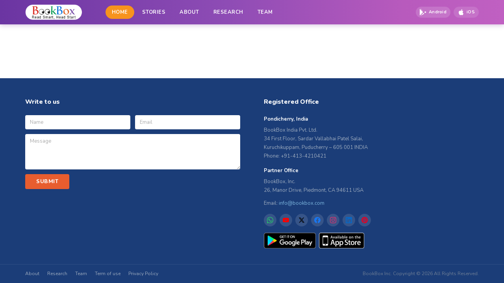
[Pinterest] (364, 220)
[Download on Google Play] (433, 12)
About (32, 273)
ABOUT (189, 12)
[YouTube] (286, 220)
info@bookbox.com (301, 203)
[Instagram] (333, 220)
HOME (120, 12)
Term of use (107, 273)
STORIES (154, 12)
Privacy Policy (143, 273)
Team (81, 273)
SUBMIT (47, 181)
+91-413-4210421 (303, 156)
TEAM (265, 12)
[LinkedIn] (349, 220)
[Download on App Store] (466, 12)
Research (57, 273)
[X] (301, 220)
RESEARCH (228, 12)
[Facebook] (317, 220)
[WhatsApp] (270, 220)
